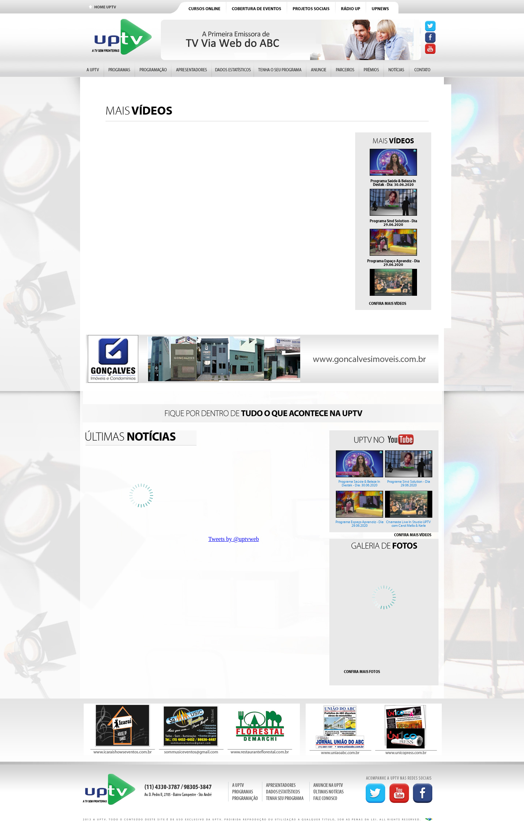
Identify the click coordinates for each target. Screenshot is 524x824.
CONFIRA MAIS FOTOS (362, 671)
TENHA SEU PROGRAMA (284, 798)
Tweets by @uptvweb (234, 539)
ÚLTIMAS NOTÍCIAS (328, 792)
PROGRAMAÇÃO (245, 798)
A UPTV (238, 785)
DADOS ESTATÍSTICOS (283, 792)
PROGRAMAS (242, 792)
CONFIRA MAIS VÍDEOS (387, 303)
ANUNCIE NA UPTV (328, 785)
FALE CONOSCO (325, 798)
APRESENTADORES (280, 785)
